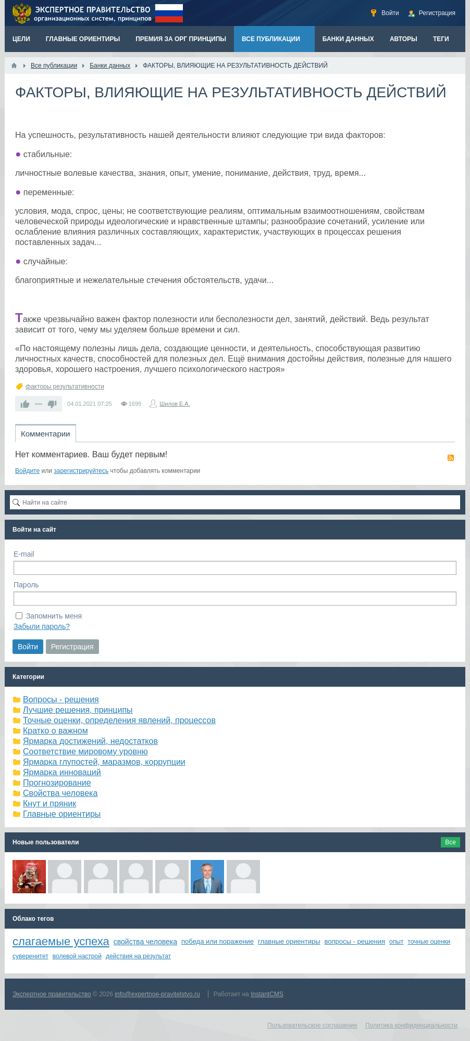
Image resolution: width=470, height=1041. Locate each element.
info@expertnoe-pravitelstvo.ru (157, 994)
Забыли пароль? (42, 626)
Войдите (27, 470)
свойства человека (145, 941)
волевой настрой (77, 956)
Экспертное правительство (52, 994)
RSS (451, 458)
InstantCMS (267, 994)
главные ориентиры (289, 941)
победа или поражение (217, 941)
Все (450, 842)
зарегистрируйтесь (81, 470)
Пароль (26, 585)
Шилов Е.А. (174, 404)
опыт (396, 941)
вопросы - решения (355, 941)
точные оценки (428, 941)
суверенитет (30, 956)
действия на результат (138, 956)
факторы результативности (65, 386)
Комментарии (45, 433)
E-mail (24, 554)
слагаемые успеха (61, 941)
